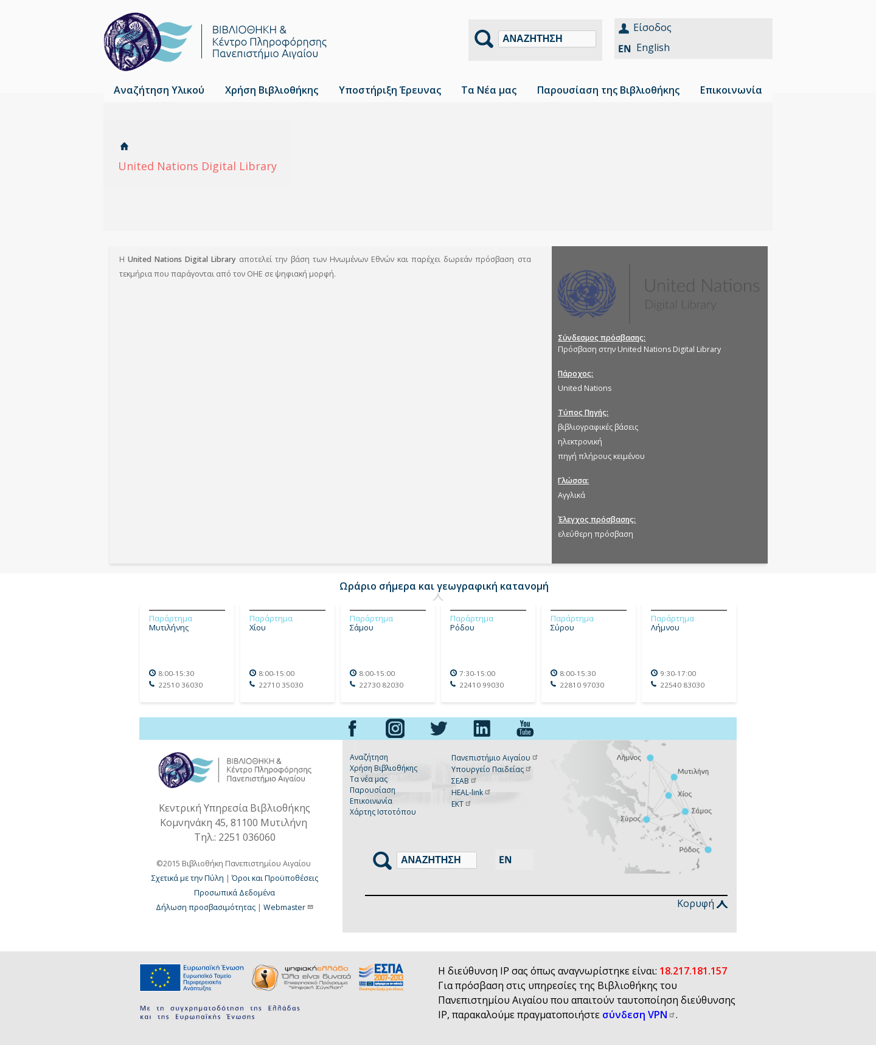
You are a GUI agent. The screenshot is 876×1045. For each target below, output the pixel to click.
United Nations (584, 388)
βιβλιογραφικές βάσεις (598, 427)
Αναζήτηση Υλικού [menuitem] (159, 90)
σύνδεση (639, 1014)
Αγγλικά (571, 495)
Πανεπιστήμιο (495, 758)
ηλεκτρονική (580, 441)
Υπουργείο (491, 769)
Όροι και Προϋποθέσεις (275, 878)
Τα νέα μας (369, 779)
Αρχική (124, 146)
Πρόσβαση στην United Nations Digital (643, 349)
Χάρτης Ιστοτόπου (383, 812)
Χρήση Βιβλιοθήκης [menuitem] (271, 90)
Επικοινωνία (371, 801)
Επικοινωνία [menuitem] (731, 90)
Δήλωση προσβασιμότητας (205, 907)
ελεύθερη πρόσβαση (595, 534)
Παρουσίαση (372, 790)
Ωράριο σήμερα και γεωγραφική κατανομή (444, 586)
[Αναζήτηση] (547, 38)
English (653, 47)
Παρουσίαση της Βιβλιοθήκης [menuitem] (608, 90)
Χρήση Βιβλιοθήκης (383, 768)
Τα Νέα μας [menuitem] (488, 90)
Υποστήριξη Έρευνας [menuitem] (390, 90)
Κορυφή (702, 903)
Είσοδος (652, 27)
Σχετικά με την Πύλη (187, 878)
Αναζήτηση (369, 757)
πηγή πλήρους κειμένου (601, 456)
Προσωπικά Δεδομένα (234, 893)
